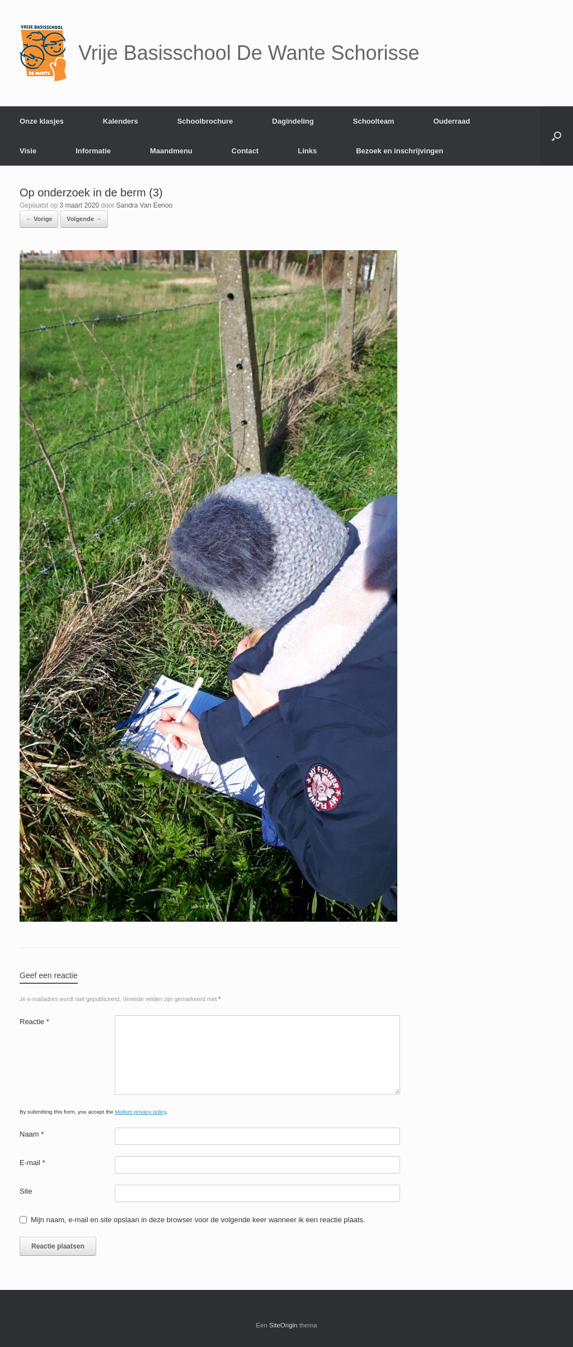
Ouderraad (451, 121)
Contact (245, 151)
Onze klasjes (42, 121)
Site (26, 1191)
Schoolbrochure (205, 121)
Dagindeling (292, 121)
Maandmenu (171, 151)
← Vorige (39, 218)
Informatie (93, 151)
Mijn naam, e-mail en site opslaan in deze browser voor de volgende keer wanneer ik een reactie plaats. (198, 1219)
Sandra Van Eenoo (144, 205)
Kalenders (120, 121)
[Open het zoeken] (556, 136)
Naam (32, 1134)
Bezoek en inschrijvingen (399, 151)
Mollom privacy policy (140, 1112)
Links (307, 151)
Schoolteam (373, 121)
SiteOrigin (283, 1325)
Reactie (34, 1021)
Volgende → (84, 218)
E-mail (32, 1162)
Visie (28, 151)
